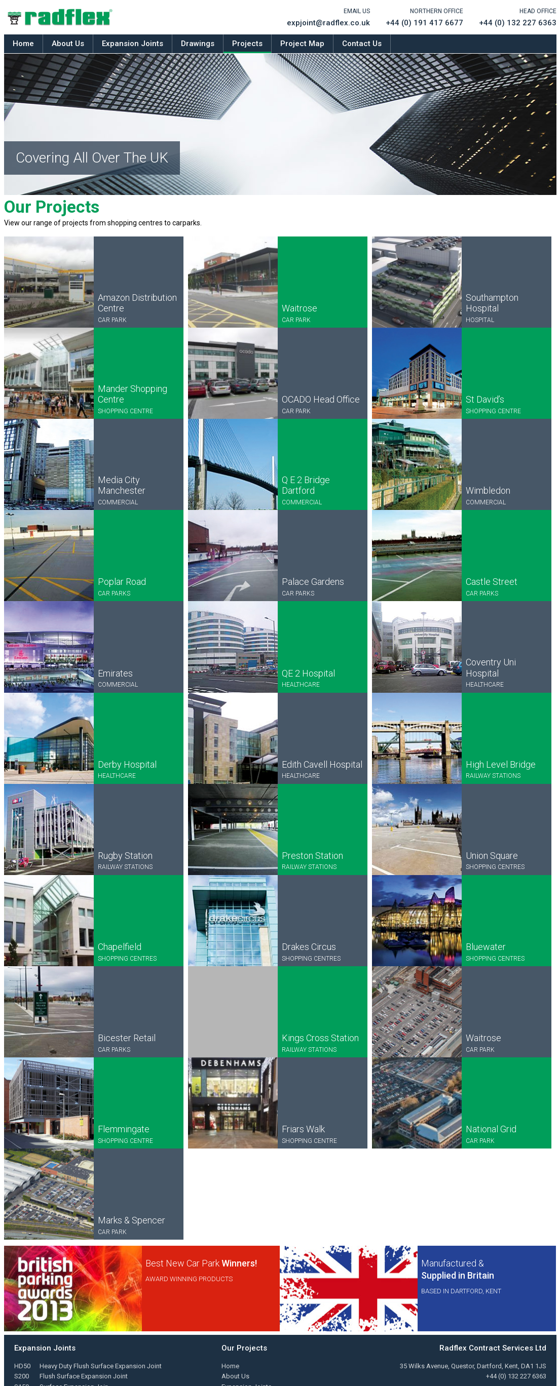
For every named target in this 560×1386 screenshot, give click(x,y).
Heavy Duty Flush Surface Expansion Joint (101, 1366)
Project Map (302, 43)
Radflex (60, 17)
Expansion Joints (132, 43)
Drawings (197, 43)
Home (23, 43)
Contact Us (362, 43)
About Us (68, 43)
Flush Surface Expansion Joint (84, 1376)
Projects (247, 43)
